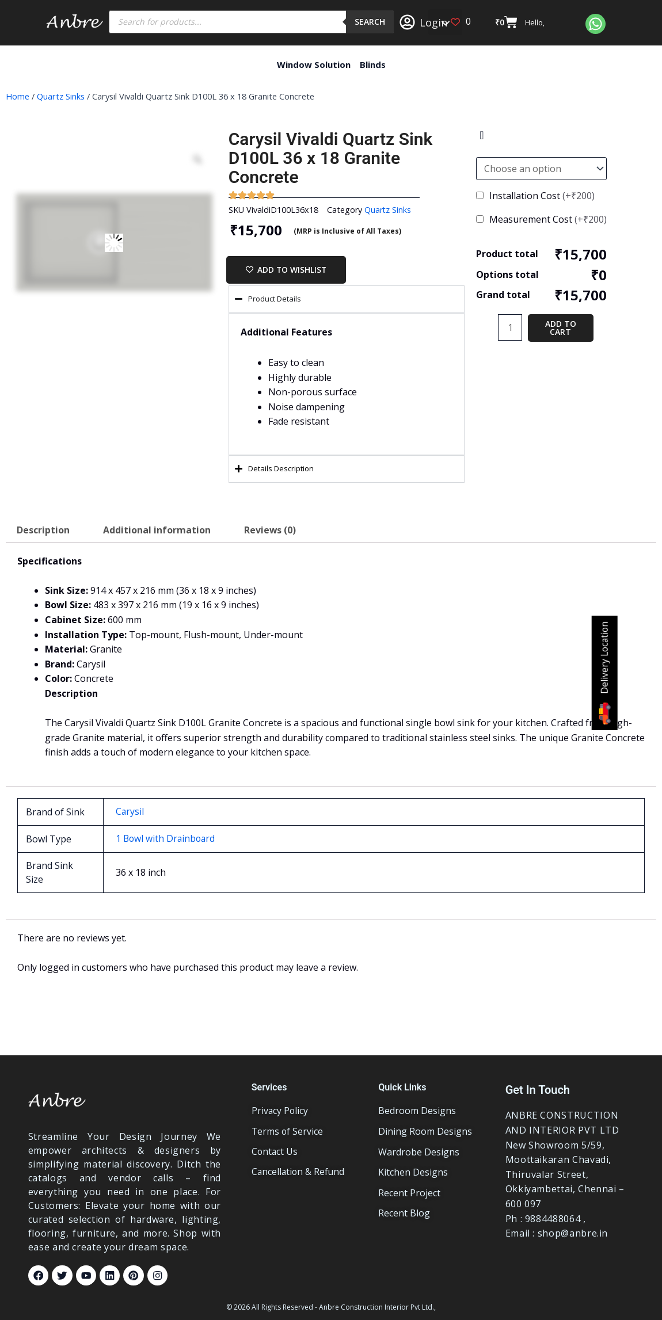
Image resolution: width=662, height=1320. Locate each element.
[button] (445, 22)
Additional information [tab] (157, 531)
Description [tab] (43, 531)
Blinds (373, 64)
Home (17, 96)
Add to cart (560, 327)
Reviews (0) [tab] (271, 531)
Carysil (130, 812)
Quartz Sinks (61, 96)
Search (370, 21)
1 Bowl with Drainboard (167, 838)
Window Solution (314, 64)
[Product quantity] (510, 327)
